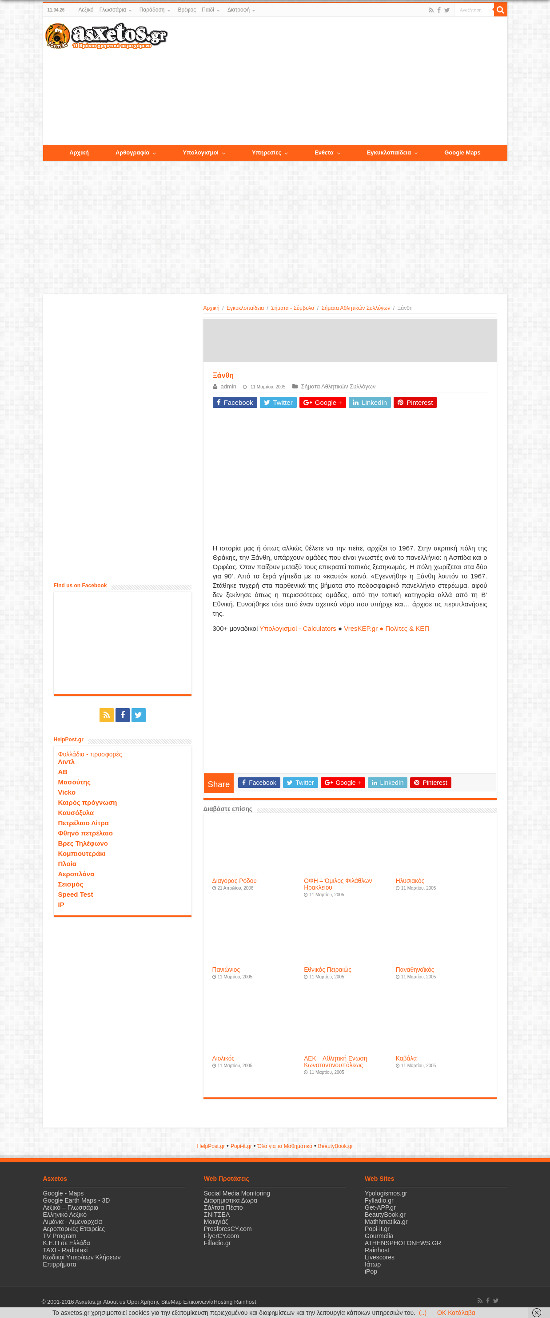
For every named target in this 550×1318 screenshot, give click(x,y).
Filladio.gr (217, 1243)
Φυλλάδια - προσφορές (90, 754)
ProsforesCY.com (228, 1228)
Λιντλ (66, 761)
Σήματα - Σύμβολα (292, 308)
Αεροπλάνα (76, 874)
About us (114, 1302)
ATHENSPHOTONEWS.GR (403, 1243)
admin (228, 386)
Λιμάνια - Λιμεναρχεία (72, 1221)
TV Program (59, 1235)
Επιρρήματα (59, 1264)
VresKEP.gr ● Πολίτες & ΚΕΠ (386, 628)
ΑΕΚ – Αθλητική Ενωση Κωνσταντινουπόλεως (335, 1062)
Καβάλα (406, 1058)
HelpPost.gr (211, 1146)
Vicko (67, 792)
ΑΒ (63, 772)
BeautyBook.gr (385, 1214)
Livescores (380, 1257)
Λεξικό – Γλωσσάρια (102, 10)
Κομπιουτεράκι (82, 853)
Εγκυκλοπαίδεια (245, 308)
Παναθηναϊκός (415, 969)
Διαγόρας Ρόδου (234, 881)
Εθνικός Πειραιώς (327, 969)
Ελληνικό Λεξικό (65, 1214)
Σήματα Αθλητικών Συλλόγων (355, 308)
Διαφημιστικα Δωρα (230, 1200)
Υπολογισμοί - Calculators (297, 628)
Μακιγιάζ (216, 1221)
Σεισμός (71, 884)
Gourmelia (379, 1235)
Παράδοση (152, 10)
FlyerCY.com (221, 1235)
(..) (422, 1312)
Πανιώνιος (226, 969)
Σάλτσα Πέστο (223, 1207)
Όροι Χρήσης (143, 1302)
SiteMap (171, 1302)
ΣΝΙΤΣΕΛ (217, 1214)
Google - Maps (63, 1193)
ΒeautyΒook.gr (335, 1146)
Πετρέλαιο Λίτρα (83, 823)
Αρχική (211, 308)
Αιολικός (223, 1058)
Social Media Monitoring (237, 1193)
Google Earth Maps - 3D (76, 1200)
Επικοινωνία (198, 1302)
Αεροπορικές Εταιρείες (74, 1228)
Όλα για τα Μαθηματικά (285, 1146)
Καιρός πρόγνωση (87, 802)
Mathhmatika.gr (386, 1221)
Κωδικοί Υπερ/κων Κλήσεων (82, 1257)
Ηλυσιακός (410, 881)
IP (61, 904)
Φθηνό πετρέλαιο (85, 833)
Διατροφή (238, 10)
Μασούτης (74, 782)
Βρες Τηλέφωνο (83, 843)
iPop (371, 1271)
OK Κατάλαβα (456, 1312)
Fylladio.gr (379, 1200)
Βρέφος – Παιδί (196, 10)
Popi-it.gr (241, 1146)
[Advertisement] (337, 81)
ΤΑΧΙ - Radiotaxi (65, 1250)
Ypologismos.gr (386, 1193)
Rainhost (377, 1250)
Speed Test (75, 894)
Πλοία (67, 863)
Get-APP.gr (380, 1207)
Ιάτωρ (373, 1264)
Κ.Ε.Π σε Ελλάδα (66, 1243)
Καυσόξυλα (76, 812)
